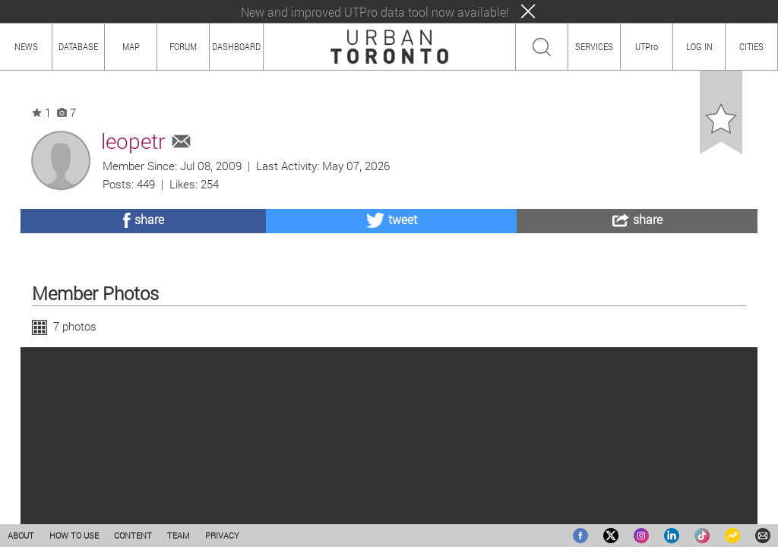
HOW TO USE (74, 535)
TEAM (178, 535)
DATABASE (78, 46)
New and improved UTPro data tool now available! (375, 12)
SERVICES (594, 46)
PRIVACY (222, 535)
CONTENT (133, 535)
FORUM (183, 46)
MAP (131, 46)
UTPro (646, 46)
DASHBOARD (236, 46)
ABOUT (21, 535)
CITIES (751, 46)
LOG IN (699, 46)
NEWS (26, 46)
